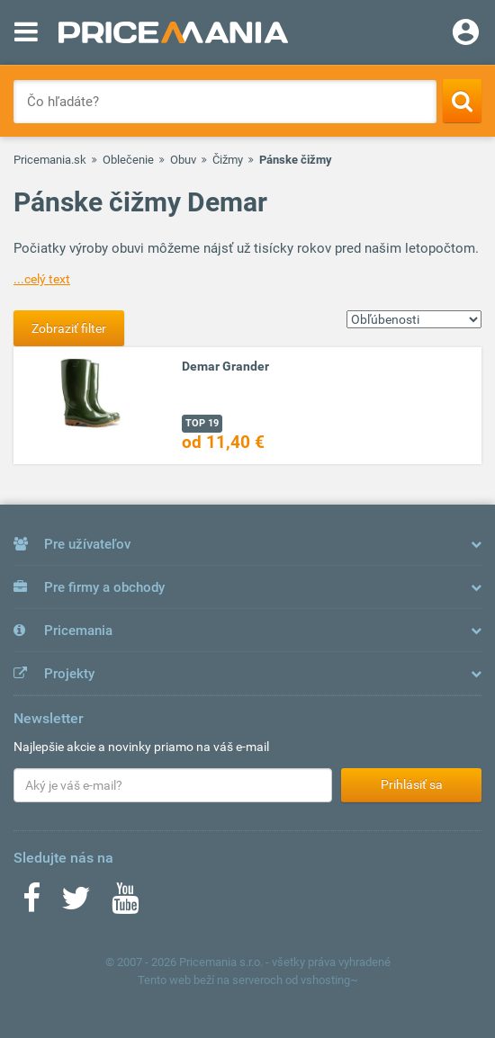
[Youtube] (125, 904)
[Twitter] (76, 904)
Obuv (183, 159)
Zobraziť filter (69, 328)
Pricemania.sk (50, 159)
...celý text (42, 279)
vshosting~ (329, 980)
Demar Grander (225, 366)
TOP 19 (202, 423)
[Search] (462, 100)
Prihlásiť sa (412, 784)
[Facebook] (32, 904)
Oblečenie (128, 159)
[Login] (466, 34)
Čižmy (227, 159)
